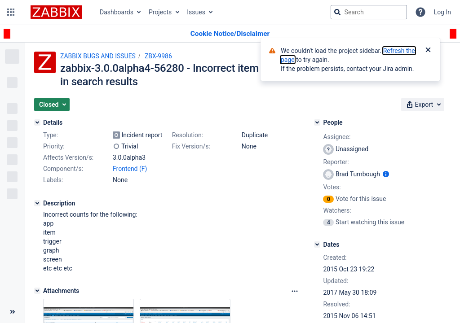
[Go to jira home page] (56, 12)
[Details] (37, 122)
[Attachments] (37, 291)
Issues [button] (196, 12)
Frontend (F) (130, 168)
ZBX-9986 (158, 56)
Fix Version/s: (191, 146)
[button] (10, 12)
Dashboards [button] (116, 12)
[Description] (37, 203)
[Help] (420, 12)
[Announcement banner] (230, 34)
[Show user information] (385, 174)
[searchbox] (369, 12)
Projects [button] (160, 12)
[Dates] (317, 244)
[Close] (428, 50)
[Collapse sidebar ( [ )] (12, 312)
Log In (442, 12)
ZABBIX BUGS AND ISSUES (98, 56)
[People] (317, 122)
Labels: (53, 179)
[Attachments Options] (295, 291)
